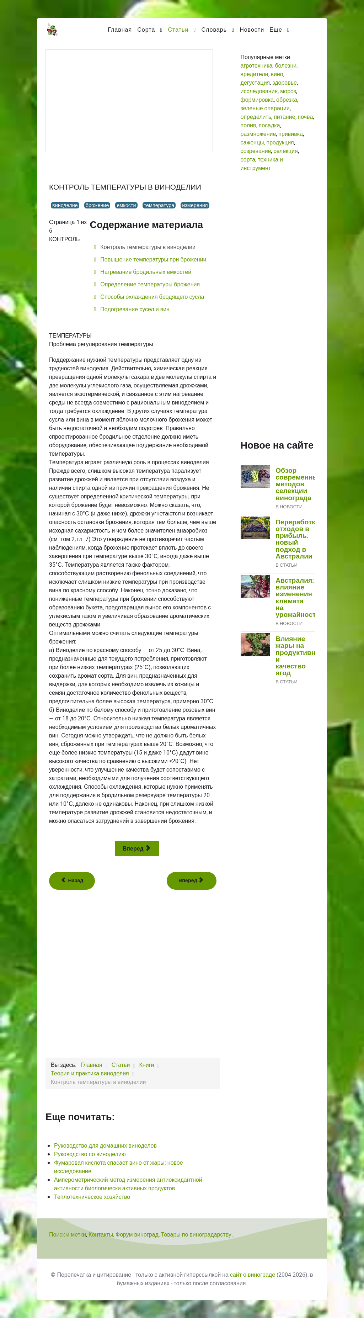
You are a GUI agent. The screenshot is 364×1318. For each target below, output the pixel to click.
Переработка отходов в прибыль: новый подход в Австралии (297, 539)
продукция (280, 142)
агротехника (257, 66)
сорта (248, 159)
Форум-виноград (137, 1234)
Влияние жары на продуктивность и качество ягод (303, 656)
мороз (288, 91)
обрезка (286, 100)
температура (159, 205)
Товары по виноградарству (196, 1234)
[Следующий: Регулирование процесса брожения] (191, 881)
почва (305, 117)
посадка (269, 125)
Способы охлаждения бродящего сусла (151, 297)
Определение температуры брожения (149, 284)
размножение (258, 134)
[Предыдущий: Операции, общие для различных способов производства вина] (72, 881)
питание (284, 117)
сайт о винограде (252, 1275)
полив (248, 125)
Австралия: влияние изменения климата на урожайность (297, 598)
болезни (285, 66)
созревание (256, 151)
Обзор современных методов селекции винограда (298, 484)
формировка (257, 100)
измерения (195, 205)
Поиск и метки (67, 1234)
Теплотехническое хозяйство (92, 1197)
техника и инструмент (262, 163)
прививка (290, 134)
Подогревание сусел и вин (134, 309)
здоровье (284, 83)
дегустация (255, 83)
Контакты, (102, 1234)
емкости (126, 205)
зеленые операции (265, 108)
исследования (259, 91)
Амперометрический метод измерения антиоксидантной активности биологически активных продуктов (128, 1184)
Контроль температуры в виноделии (147, 247)
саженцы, (253, 142)
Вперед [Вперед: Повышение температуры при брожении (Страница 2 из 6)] (136, 849)
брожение (97, 205)
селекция (285, 151)
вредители (254, 74)
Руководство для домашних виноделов (105, 1146)
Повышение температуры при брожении (152, 259)
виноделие (65, 205)
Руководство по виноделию (90, 1154)
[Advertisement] (129, 100)
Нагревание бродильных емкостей (145, 272)
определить (256, 117)
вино (277, 74)
